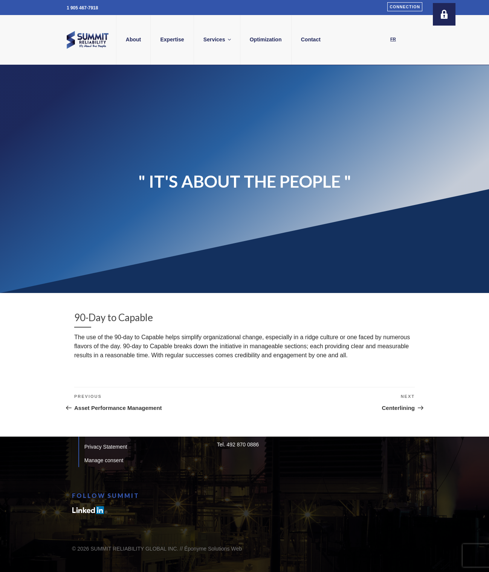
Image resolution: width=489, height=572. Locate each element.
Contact (339, 39)
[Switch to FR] (393, 39)
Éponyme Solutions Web (213, 549)
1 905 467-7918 (82, 8)
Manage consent (104, 460)
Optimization (294, 39)
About (162, 39)
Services (246, 39)
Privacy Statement (105, 447)
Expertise (201, 39)
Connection (405, 7)
